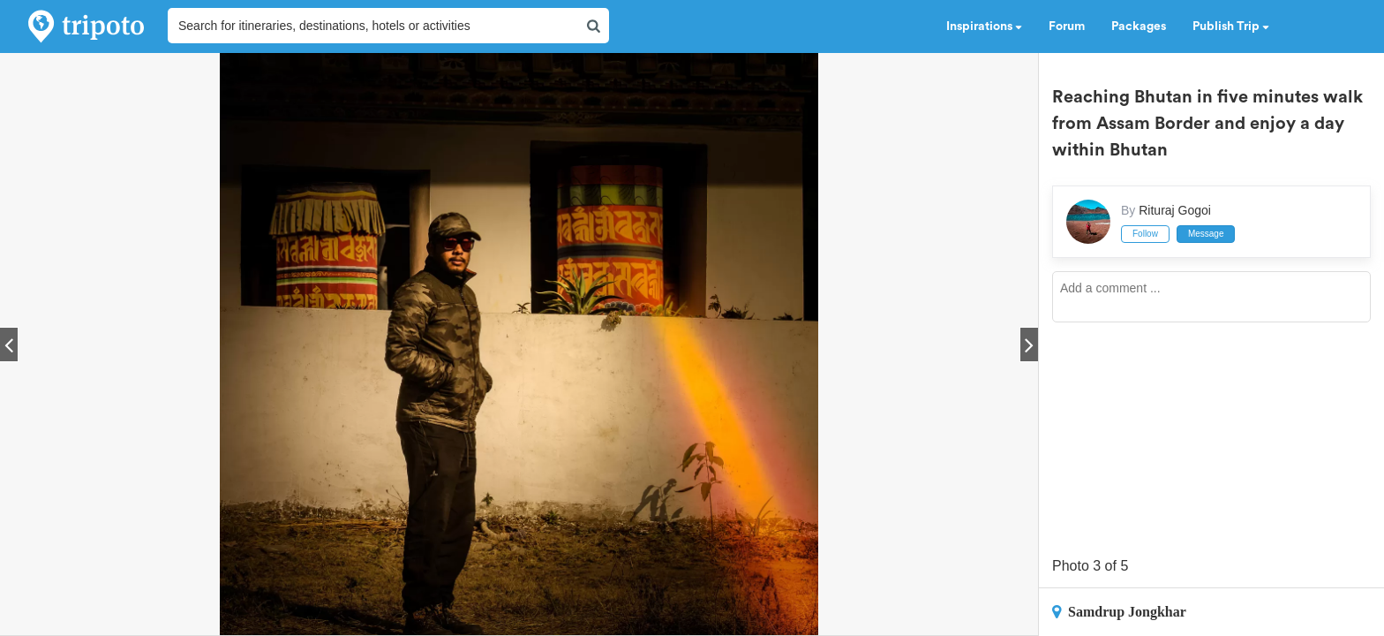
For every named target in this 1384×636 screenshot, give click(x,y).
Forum (1067, 26)
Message (1206, 233)
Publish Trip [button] (1230, 26)
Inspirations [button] (984, 26)
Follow (1145, 233)
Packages (1138, 26)
